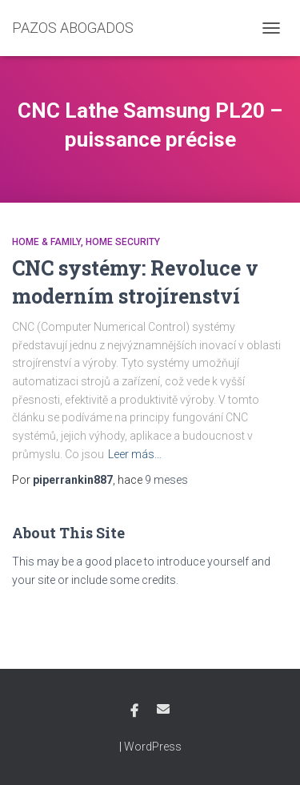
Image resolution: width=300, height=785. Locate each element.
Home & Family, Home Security (86, 242)
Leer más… (135, 454)
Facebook (134, 711)
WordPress (153, 746)
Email (163, 708)
